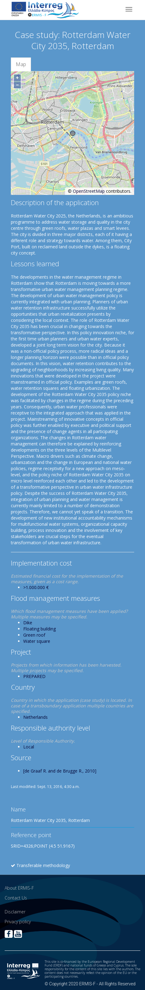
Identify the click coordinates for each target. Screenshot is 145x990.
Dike (27, 623)
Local (28, 747)
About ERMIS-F (19, 888)
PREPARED (34, 676)
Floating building (39, 629)
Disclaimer (15, 912)
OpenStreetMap (89, 191)
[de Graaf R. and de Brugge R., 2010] (59, 771)
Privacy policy (18, 922)
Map (21, 64)
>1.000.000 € (36, 587)
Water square (36, 641)
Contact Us (16, 898)
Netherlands (35, 717)
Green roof (34, 635)
